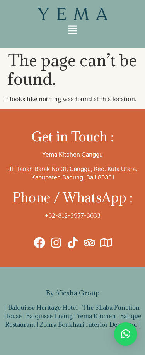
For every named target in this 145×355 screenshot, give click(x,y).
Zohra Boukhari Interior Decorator (88, 324)
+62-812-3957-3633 (73, 215)
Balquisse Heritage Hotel (43, 307)
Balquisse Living (49, 316)
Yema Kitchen (96, 316)
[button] (72, 30)
